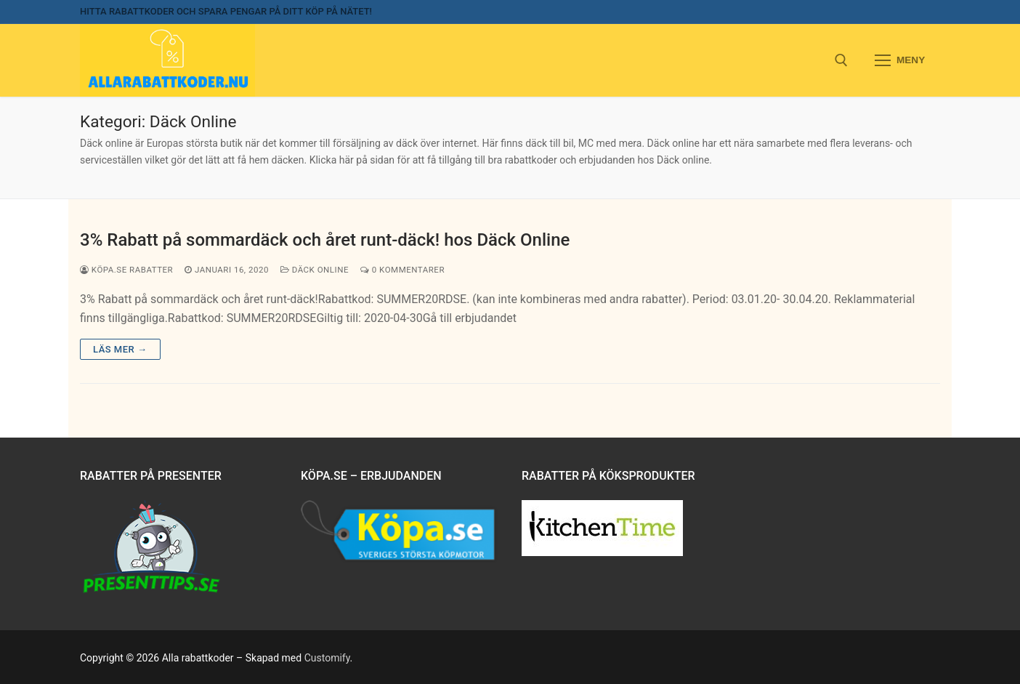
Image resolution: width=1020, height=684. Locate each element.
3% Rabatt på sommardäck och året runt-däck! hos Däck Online (325, 240)
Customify (327, 658)
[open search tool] (841, 60)
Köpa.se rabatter (126, 270)
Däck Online (314, 270)
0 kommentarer (402, 270)
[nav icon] (899, 60)
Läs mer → (120, 349)
